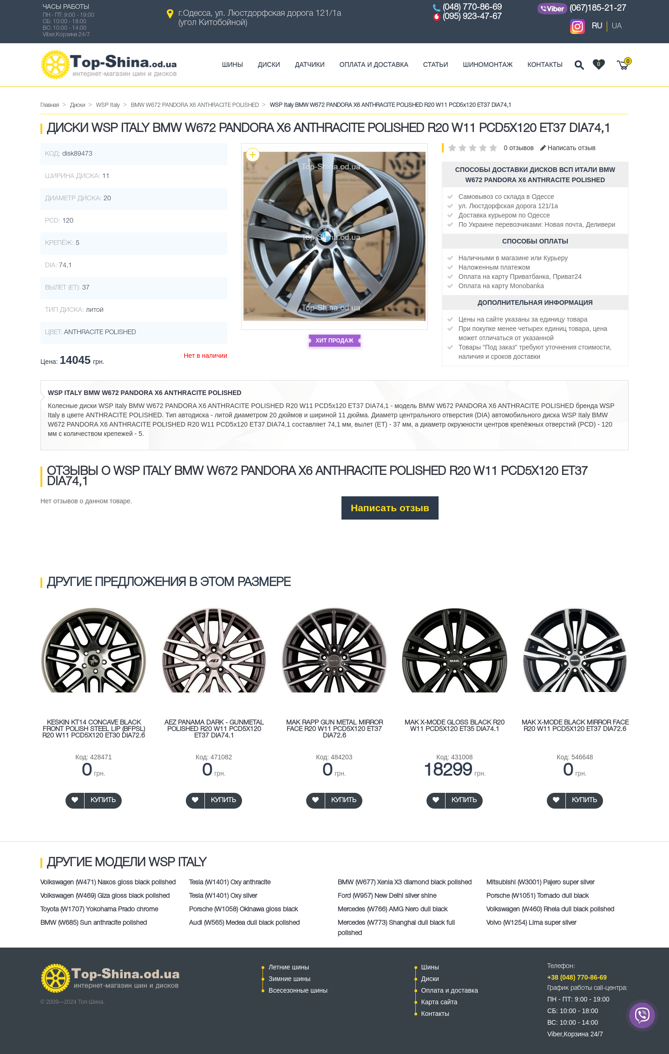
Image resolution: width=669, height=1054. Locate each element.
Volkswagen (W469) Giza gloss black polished (105, 896)
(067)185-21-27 (598, 8)
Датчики (310, 64)
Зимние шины (289, 978)
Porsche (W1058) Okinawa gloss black (243, 910)
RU (597, 26)
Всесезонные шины (298, 990)
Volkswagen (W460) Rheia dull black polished (550, 910)
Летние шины (289, 967)
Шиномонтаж (488, 64)
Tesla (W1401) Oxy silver (223, 896)
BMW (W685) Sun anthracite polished (93, 923)
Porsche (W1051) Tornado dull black (537, 896)
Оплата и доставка (374, 64)
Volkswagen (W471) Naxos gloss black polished (108, 883)
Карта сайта (439, 1002)
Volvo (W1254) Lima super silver (531, 923)
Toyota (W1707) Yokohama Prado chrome (99, 910)
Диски (269, 64)
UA (617, 26)
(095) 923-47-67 (472, 16)
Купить (103, 800)
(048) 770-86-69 (472, 7)
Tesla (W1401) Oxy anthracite (229, 883)
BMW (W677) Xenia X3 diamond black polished (405, 883)
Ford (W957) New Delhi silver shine (387, 896)
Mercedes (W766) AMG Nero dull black (392, 910)
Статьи (435, 64)
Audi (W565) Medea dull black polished (244, 923)
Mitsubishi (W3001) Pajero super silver (540, 883)
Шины (232, 64)
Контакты (545, 64)
